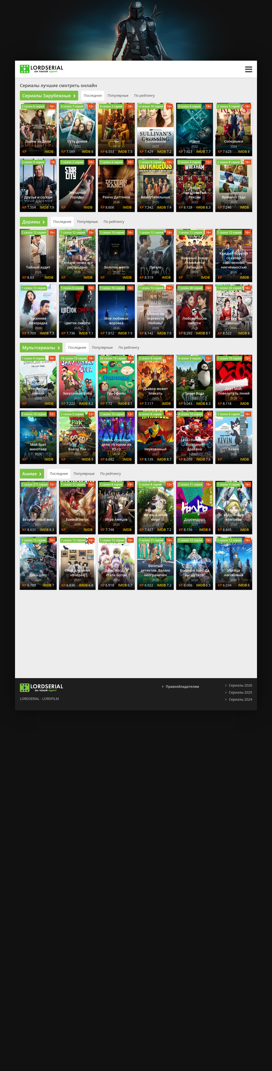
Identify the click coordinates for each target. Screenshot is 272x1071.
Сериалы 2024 (240, 699)
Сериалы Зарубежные (49, 95)
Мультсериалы (41, 347)
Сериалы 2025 (240, 692)
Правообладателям (182, 686)
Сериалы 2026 (240, 685)
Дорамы (33, 222)
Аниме (32, 474)
